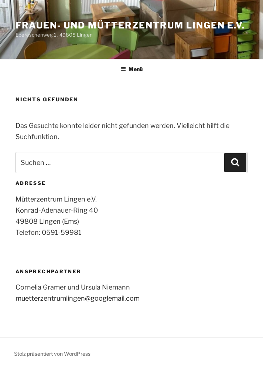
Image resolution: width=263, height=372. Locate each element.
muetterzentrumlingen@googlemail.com (78, 298)
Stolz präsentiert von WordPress (52, 354)
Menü (132, 69)
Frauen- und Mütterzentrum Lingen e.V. (130, 25)
